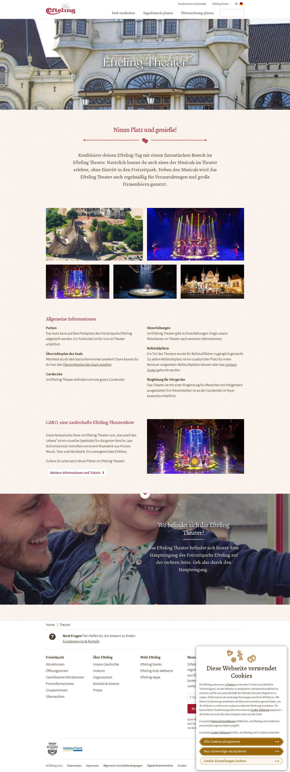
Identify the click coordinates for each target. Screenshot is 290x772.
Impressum (92, 765)
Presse (97, 690)
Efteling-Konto (220, 4)
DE (239, 4)
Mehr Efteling (150, 657)
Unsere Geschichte (106, 664)
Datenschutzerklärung (223, 721)
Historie (99, 671)
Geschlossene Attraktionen (65, 677)
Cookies (182, 765)
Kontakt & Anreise (106, 684)
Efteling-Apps (150, 677)
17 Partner (230, 684)
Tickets (232, 13)
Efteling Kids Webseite (156, 671)
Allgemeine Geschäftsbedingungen (122, 765)
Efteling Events (151, 664)
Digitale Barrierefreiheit (160, 765)
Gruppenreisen (56, 690)
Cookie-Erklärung (259, 710)
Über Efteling (102, 657)
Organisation (102, 677)
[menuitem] (123, 13)
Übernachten (55, 697)
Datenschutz (74, 765)
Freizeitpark (55, 657)
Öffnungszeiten (57, 671)
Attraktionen (55, 664)
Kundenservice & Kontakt (192, 4)
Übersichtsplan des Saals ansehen (87, 365)
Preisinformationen (60, 684)
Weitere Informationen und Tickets (75, 473)
